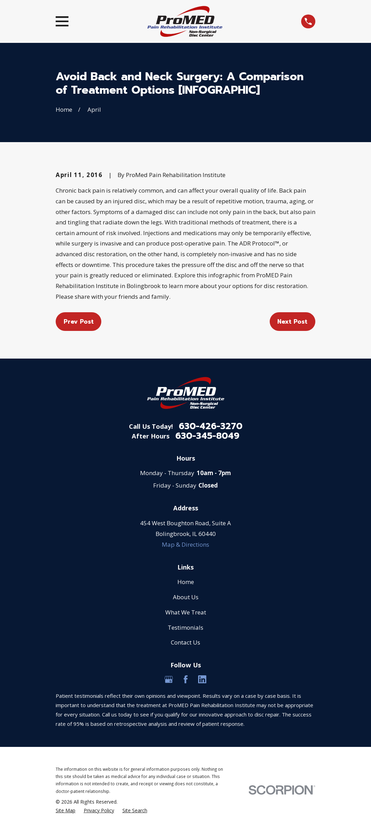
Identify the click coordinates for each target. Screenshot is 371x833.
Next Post (292, 321)
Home (185, 582)
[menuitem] (65, 810)
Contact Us (185, 642)
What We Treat (185, 612)
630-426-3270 (210, 426)
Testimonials (185, 627)
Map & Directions (185, 544)
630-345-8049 (207, 436)
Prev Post (79, 321)
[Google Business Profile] (169, 679)
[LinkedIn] (202, 679)
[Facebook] (186, 679)
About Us (185, 597)
